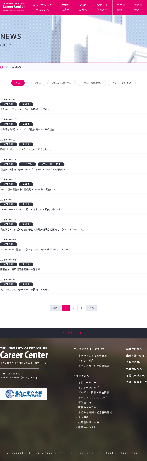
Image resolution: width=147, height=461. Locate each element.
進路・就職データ (136, 382)
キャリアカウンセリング (92, 397)
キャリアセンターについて (46, 9)
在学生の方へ (69, 9)
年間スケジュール (88, 382)
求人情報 (83, 417)
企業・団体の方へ (104, 9)
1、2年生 (36, 82)
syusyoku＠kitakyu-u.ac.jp (24, 377)
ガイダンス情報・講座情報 (93, 392)
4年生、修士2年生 (91, 82)
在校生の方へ (81, 375)
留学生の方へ (86, 402)
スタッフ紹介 (86, 360)
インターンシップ (121, 82)
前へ (55, 307)
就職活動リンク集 (88, 422)
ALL (18, 82)
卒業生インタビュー (90, 427)
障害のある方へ (87, 407)
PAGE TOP (76, 333)
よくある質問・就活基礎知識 (95, 412)
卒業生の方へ (122, 9)
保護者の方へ (85, 9)
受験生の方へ (139, 9)
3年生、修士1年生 (61, 82)
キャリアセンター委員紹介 (94, 365)
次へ (91, 307)
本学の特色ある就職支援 (92, 355)
